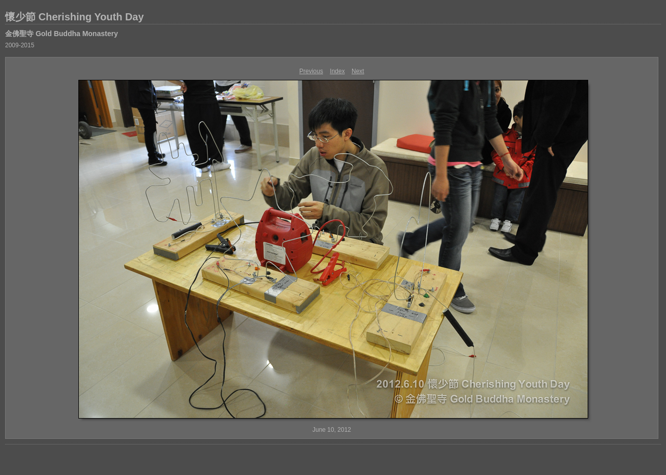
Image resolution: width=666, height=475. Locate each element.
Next (358, 71)
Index (337, 71)
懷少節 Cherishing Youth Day (74, 16)
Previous (311, 71)
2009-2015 (19, 45)
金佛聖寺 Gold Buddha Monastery (61, 33)
